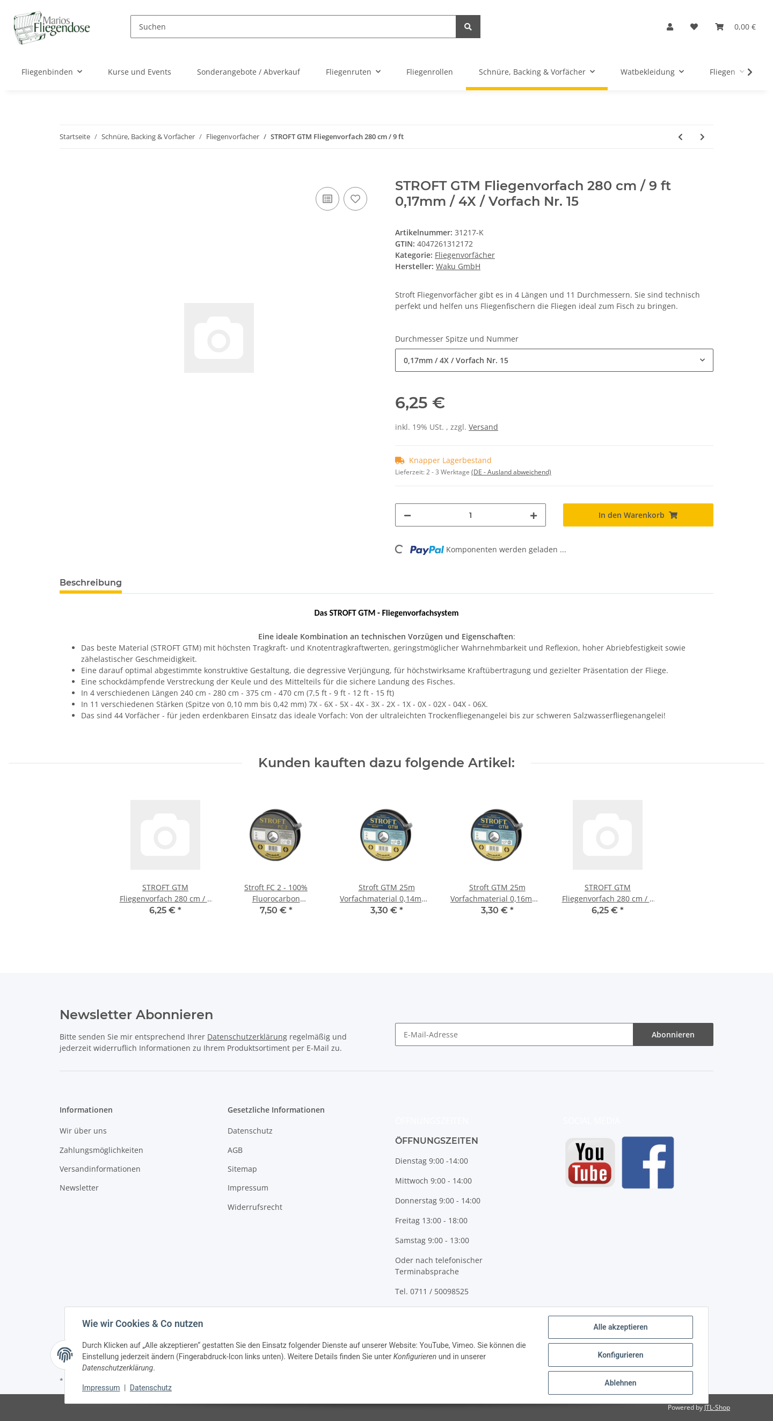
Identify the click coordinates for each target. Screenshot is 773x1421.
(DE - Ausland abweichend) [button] (511, 472)
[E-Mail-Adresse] (514, 1034)
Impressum (248, 1187)
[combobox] (554, 360)
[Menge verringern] (407, 515)
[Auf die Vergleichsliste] (327, 199)
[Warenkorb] (735, 26)
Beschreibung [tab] (91, 583)
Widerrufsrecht (255, 1207)
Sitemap (242, 1169)
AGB (235, 1150)
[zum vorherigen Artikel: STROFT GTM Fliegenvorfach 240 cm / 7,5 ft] (680, 136)
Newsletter (79, 1187)
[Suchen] (293, 26)
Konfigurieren (620, 1355)
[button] (670, 26)
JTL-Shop (717, 1407)
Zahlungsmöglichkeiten (101, 1150)
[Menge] (470, 515)
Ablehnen (620, 1383)
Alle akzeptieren (620, 1327)
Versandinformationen (100, 1169)
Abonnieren (673, 1034)
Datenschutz (250, 1131)
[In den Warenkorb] (68, 172)
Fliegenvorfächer (465, 255)
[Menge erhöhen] (533, 515)
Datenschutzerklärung (247, 1037)
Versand (483, 427)
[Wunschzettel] (694, 26)
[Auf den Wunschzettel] (355, 199)
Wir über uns (83, 1131)
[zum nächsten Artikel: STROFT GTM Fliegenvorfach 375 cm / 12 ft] (702, 136)
